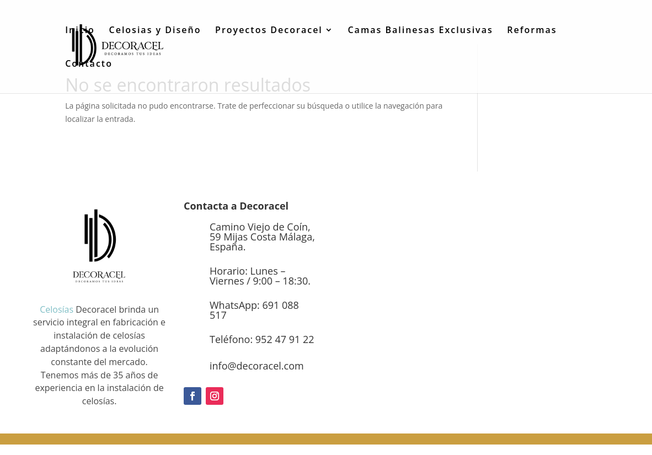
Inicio (80, 31)
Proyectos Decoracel (269, 31)
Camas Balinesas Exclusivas (420, 31)
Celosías (56, 309)
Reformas (532, 31)
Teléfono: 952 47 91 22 (262, 339)
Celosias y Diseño (155, 31)
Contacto (89, 64)
